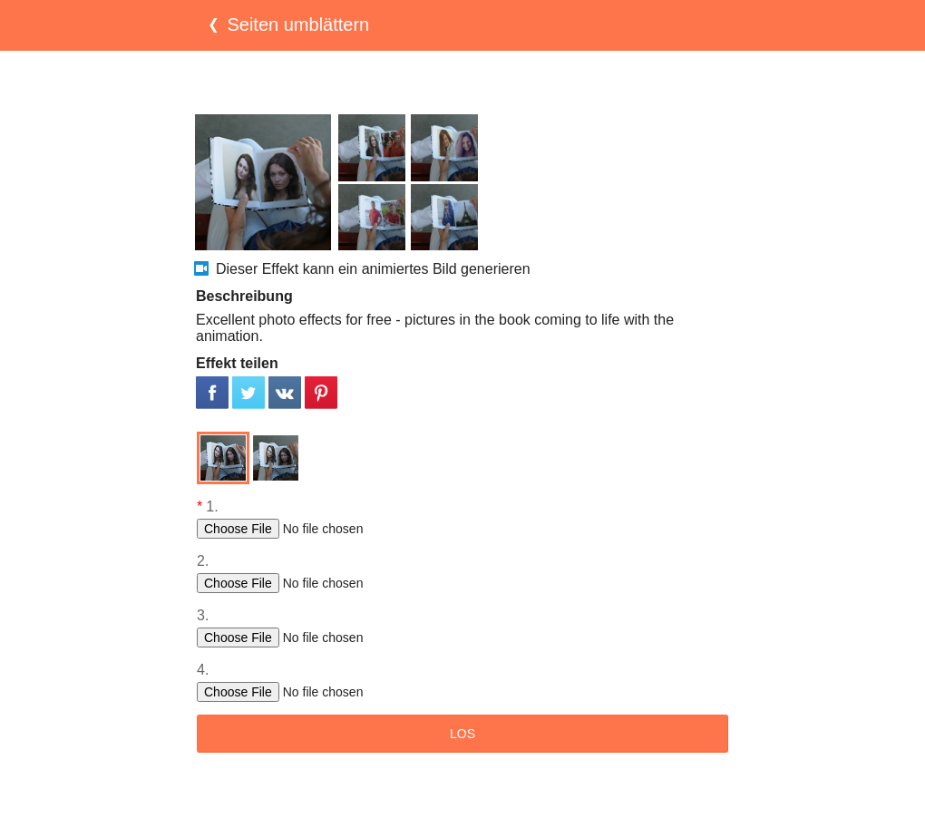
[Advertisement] (462, 82)
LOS (462, 733)
